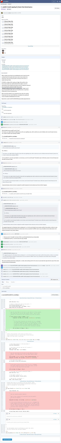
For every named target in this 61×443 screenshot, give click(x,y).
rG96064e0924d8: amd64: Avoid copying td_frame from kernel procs (15, 65)
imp (5, 53)
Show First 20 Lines (23, 298)
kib (4, 61)
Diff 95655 (17, 234)
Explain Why (48, 265)
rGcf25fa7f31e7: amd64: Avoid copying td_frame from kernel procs (15, 67)
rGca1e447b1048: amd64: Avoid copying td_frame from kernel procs (15, 69)
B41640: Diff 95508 (24, 124)
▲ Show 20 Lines (23, 381)
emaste (4, 274)
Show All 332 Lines (30, 381)
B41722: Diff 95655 (24, 241)
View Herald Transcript (20, 119)
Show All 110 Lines (30, 434)
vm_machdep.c (7, 288)
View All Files (30, 46)
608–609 (5, 138)
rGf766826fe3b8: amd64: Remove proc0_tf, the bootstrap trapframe (15, 68)
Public (9, 9)
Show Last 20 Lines (37, 434)
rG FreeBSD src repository (7, 107)
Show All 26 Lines (30, 341)
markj (9, 12)
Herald (4, 119)
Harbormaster (6, 124)
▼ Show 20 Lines (38, 298)
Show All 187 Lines (30, 298)
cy (4, 50)
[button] (60, 1)
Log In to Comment (7, 439)
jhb (4, 62)
